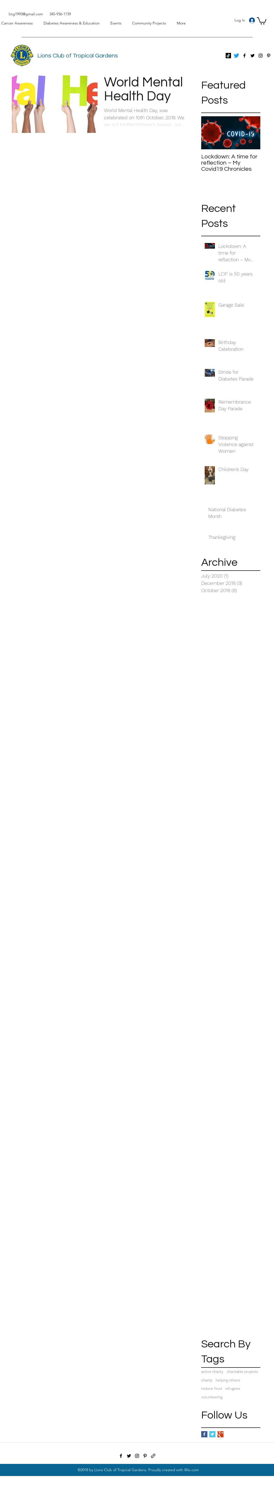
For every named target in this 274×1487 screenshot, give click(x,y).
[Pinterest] (268, 55)
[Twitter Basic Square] (212, 1434)
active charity (212, 1371)
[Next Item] (251, 133)
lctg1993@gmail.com (26, 14)
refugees (232, 1388)
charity (206, 1380)
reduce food (211, 1388)
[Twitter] (236, 55)
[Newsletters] (153, 1456)
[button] (261, 20)
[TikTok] (228, 55)
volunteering (211, 1397)
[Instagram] (260, 55)
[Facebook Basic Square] (204, 1434)
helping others (228, 1380)
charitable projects (242, 1371)
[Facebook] (244, 55)
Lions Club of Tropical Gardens (77, 56)
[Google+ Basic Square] (220, 1434)
